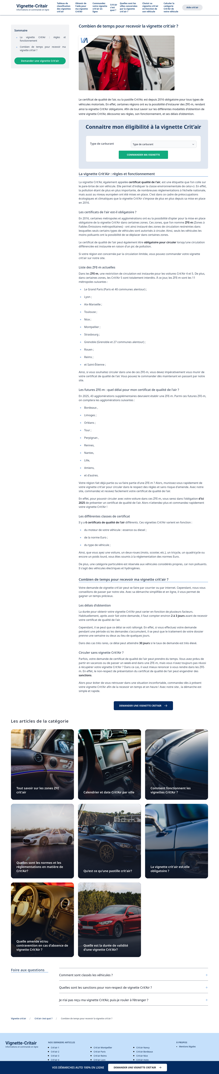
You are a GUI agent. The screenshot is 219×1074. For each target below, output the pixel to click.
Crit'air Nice (142, 1055)
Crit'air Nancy (143, 1047)
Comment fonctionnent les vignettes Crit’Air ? (171, 790)
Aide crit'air (192, 7)
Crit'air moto (142, 1059)
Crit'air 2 (55, 1051)
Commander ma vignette (143, 154)
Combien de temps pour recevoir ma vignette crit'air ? (43, 48)
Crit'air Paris (100, 1051)
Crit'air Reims (100, 1055)
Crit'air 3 (55, 1055)
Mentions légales (187, 1046)
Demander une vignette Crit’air (40, 60)
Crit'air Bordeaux (144, 1051)
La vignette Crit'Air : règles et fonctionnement (43, 39)
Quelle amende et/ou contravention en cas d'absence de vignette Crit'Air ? (42, 945)
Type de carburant (102, 144)
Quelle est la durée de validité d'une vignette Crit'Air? (105, 947)
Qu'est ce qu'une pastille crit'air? (107, 871)
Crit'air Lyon (99, 1059)
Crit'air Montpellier (103, 1047)
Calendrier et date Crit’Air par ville (108, 792)
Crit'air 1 (55, 1047)
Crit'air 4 (55, 1059)
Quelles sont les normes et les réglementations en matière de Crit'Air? (39, 867)
